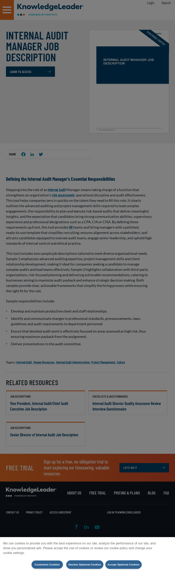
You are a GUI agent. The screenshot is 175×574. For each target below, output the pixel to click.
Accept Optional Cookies (126, 564)
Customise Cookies (42, 564)
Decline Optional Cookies (83, 564)
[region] (87, 555)
